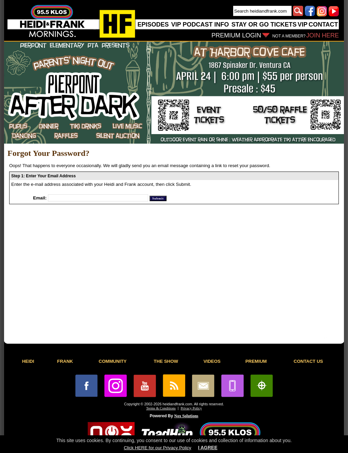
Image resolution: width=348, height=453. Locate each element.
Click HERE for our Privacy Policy (157, 447)
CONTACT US (308, 361)
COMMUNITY (112, 361)
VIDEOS (212, 361)
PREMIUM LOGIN (236, 35)
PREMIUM (256, 361)
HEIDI (28, 361)
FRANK (65, 361)
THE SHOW (166, 361)
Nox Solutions (186, 416)
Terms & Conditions (161, 408)
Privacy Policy (191, 408)
